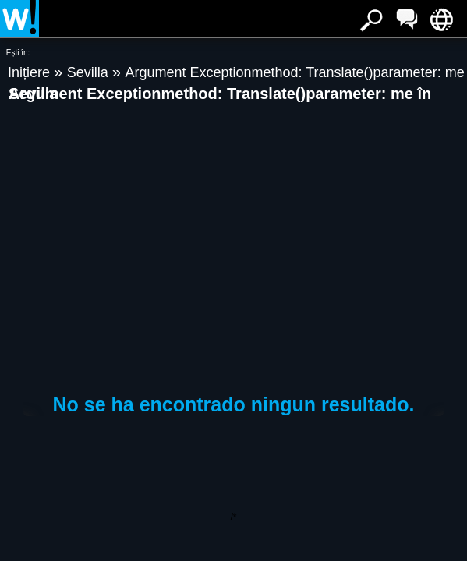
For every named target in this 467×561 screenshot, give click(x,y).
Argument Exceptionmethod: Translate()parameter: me (294, 72)
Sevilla (89, 72)
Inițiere (31, 72)
